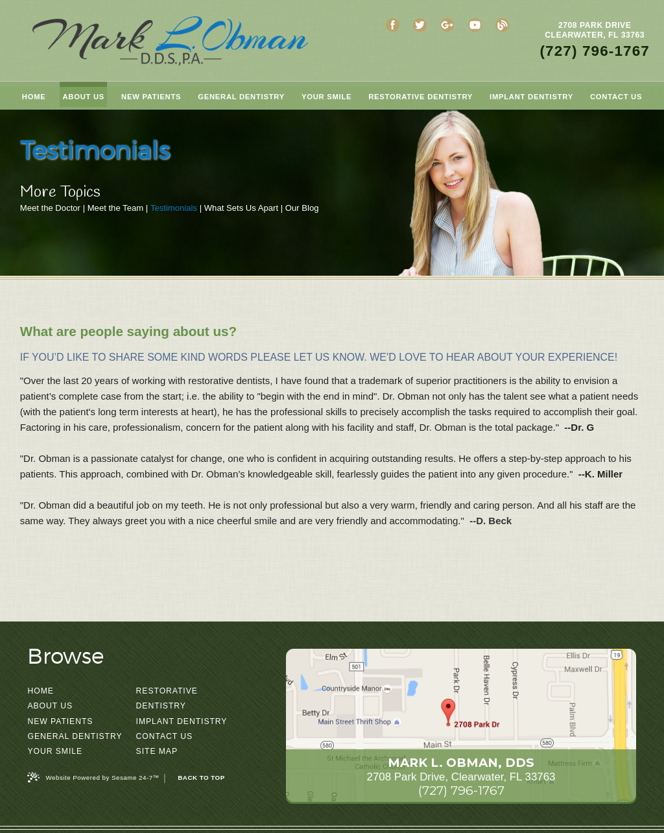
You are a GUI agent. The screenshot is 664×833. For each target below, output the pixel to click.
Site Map (157, 751)
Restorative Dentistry (167, 698)
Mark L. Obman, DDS (461, 762)
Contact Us (164, 736)
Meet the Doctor (50, 208)
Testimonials (173, 208)
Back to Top (201, 777)
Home (40, 690)
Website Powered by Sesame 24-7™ (93, 777)
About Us (50, 705)
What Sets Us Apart (241, 208)
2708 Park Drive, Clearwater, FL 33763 (461, 777)
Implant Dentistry (182, 721)
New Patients (60, 721)
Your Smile (54, 751)
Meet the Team (115, 208)
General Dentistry (74, 736)
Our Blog (302, 208)
